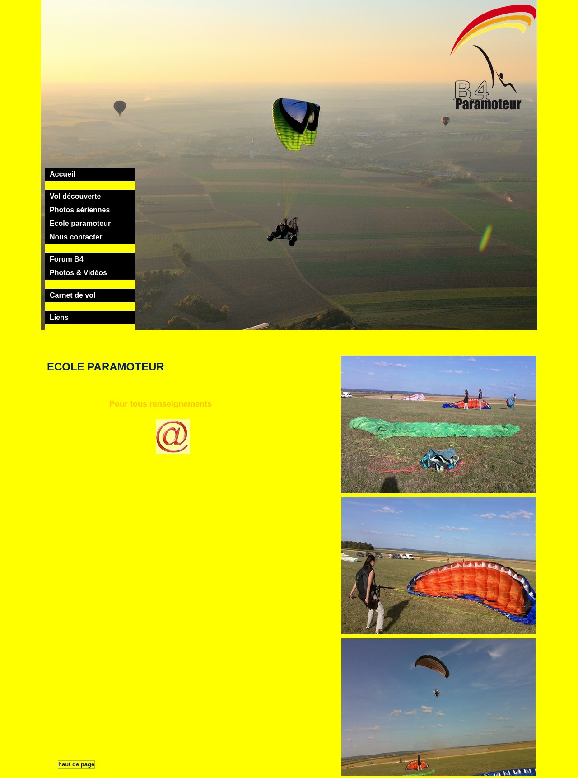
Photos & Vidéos (78, 273)
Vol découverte (75, 196)
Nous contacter (76, 237)
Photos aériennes (80, 210)
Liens (59, 317)
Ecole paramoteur (80, 223)
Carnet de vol (72, 295)
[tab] (90, 174)
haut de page (76, 764)
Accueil (62, 174)
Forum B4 (67, 259)
